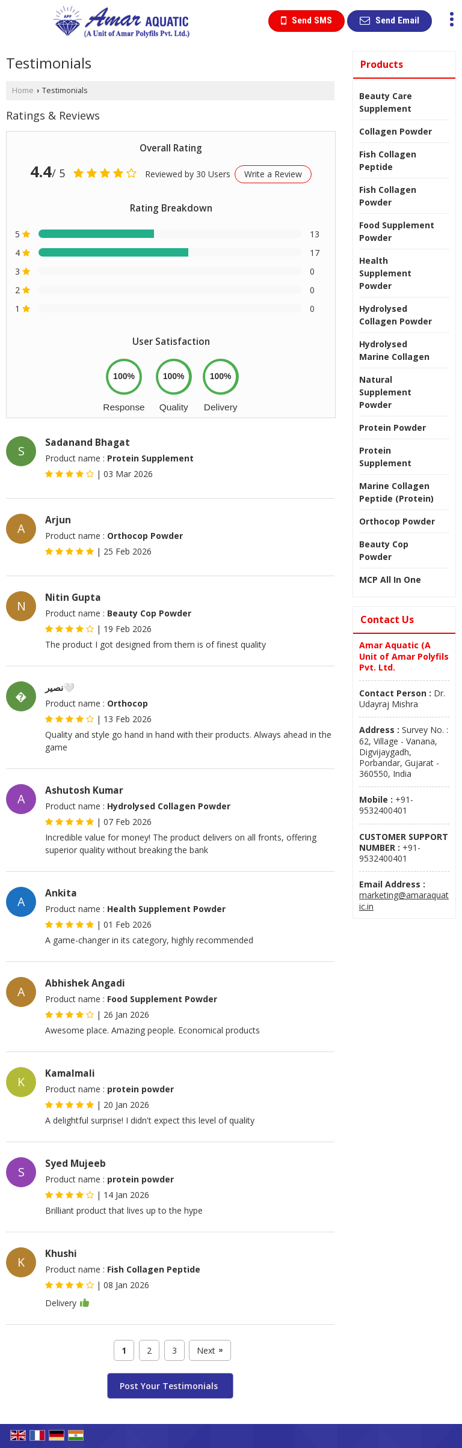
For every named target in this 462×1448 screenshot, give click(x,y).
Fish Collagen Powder (387, 196)
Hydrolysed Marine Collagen (394, 350)
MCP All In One (390, 579)
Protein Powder (392, 427)
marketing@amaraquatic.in (404, 900)
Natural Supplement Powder (385, 392)
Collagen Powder (395, 131)
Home (23, 90)
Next (210, 1350)
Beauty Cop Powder (383, 550)
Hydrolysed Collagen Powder (395, 315)
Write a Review (273, 174)
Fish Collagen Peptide (387, 160)
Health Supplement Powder (385, 273)
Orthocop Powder (397, 521)
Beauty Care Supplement (385, 102)
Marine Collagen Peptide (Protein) (396, 492)
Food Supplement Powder (396, 231)
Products (381, 64)
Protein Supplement (385, 457)
